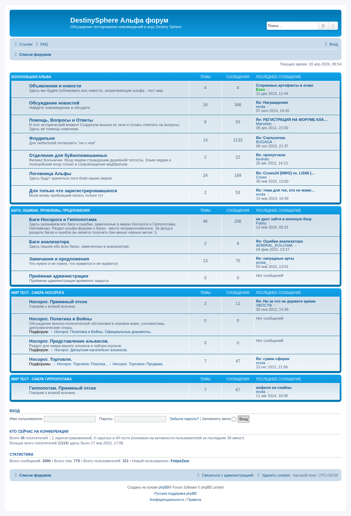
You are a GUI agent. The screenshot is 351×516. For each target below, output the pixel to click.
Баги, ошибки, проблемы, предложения (50, 210)
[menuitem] (41, 44)
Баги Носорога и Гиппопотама (63, 219)
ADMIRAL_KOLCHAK (274, 245)
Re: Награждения (272, 102)
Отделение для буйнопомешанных (68, 155)
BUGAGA (264, 142)
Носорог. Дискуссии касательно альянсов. (89, 350)
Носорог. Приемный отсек (58, 301)
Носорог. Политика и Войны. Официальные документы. (101, 332)
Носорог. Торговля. (50, 359)
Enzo (260, 89)
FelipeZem (180, 461)
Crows (261, 177)
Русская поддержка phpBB (175, 493)
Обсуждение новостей (54, 103)
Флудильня (42, 138)
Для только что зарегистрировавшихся (73, 190)
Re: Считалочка (270, 138)
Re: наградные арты (275, 258)
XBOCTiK (264, 305)
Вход (15, 411)
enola (260, 107)
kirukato (262, 159)
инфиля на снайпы (274, 387)
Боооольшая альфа (31, 77)
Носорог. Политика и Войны (60, 318)
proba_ (262, 262)
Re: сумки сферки (272, 359)
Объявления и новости (55, 85)
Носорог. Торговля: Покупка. (79, 364)
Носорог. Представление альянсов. (69, 341)
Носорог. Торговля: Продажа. (136, 364)
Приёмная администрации (58, 276)
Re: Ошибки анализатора (279, 241)
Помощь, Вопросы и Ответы (61, 120)
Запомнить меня (219, 419)
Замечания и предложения (59, 258)
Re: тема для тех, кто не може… (285, 190)
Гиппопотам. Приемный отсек (62, 388)
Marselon (263, 124)
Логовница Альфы (50, 173)
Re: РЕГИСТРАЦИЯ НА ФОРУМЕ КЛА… (292, 120)
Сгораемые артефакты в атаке (284, 85)
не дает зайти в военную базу (284, 219)
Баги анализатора (49, 241)
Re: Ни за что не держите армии (285, 301)
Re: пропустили (270, 155)
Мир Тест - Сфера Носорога (37, 293)
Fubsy (261, 223)
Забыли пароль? (184, 419)
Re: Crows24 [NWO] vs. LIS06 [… (285, 173)
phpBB (164, 487)
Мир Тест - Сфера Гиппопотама (41, 379)
